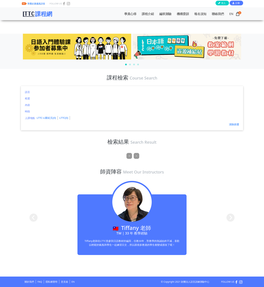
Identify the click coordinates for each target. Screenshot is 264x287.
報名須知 (200, 14)
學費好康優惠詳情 (36, 3)
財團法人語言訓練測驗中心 (195, 281)
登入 (223, 3)
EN (231, 14)
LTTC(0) (63, 117)
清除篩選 (234, 124)
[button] (126, 64)
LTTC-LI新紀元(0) (46, 117)
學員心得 (130, 14)
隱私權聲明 (51, 281)
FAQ (40, 281)
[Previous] (129, 156)
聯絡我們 (218, 14)
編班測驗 (165, 14)
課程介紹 (148, 14)
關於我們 (29, 281)
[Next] (136, 156)
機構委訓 (183, 14)
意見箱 (64, 281)
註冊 (237, 3)
